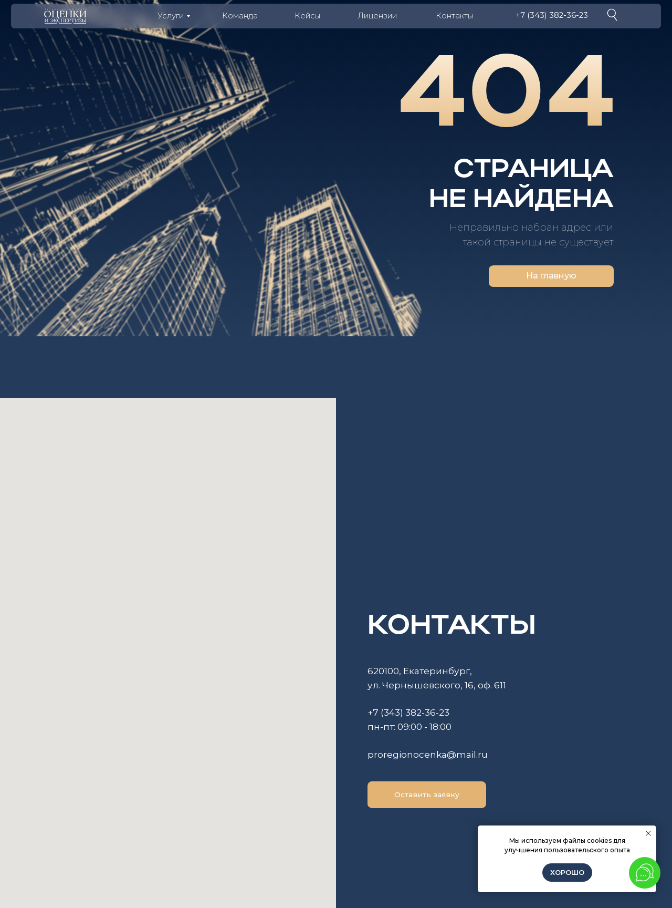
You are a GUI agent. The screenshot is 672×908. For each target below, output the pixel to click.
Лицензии (377, 15)
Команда (240, 15)
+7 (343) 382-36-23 (552, 15)
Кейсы (307, 15)
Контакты (454, 15)
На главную (551, 276)
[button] (427, 794)
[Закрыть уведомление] (648, 833)
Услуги (171, 15)
